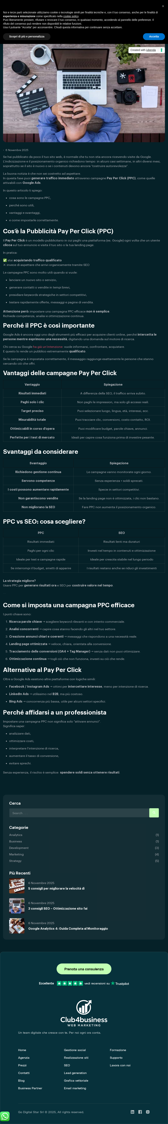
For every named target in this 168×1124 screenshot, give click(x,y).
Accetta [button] (154, 36)
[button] (163, 6)
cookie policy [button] (70, 16)
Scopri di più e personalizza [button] (26, 36)
